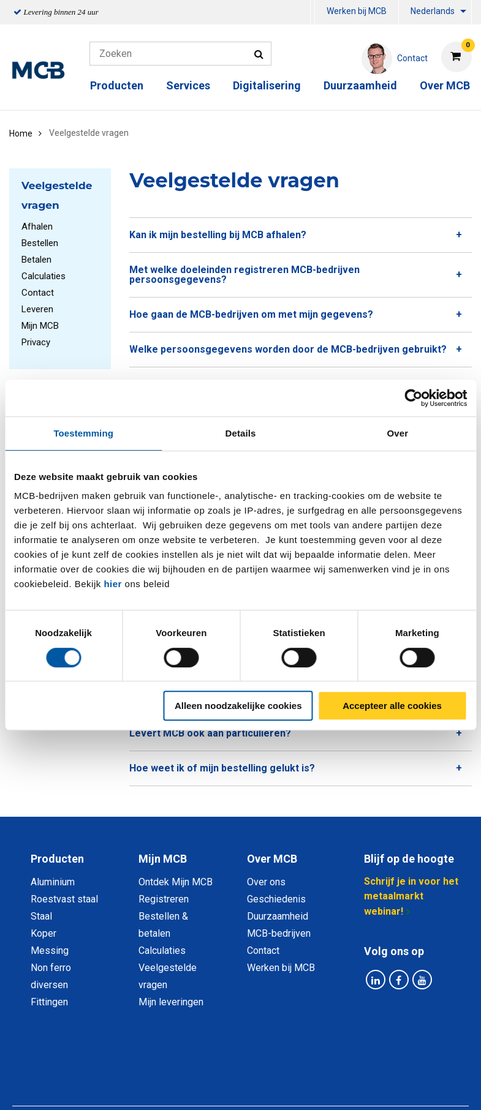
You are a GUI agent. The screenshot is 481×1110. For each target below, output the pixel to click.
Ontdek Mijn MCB (175, 882)
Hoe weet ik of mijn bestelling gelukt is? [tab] (222, 768)
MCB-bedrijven (279, 933)
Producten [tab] (57, 858)
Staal (41, 916)
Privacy (35, 342)
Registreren (163, 899)
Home (20, 133)
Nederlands (433, 11)
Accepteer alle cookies (392, 705)
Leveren (37, 309)
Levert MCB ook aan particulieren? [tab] (210, 733)
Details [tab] (240, 433)
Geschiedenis (276, 899)
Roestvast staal (64, 899)
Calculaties (43, 276)
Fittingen (49, 1002)
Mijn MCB (40, 325)
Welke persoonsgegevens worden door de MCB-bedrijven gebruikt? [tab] (288, 349)
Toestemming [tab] (83, 433)
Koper (43, 933)
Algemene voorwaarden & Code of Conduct (286, 1062)
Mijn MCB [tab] (162, 858)
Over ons (266, 882)
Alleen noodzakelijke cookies (238, 705)
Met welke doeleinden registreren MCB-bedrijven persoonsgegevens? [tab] (244, 274)
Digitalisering (267, 85)
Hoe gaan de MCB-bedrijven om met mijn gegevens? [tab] (251, 314)
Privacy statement (138, 1062)
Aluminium (53, 882)
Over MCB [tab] (272, 858)
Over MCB (445, 85)
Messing (50, 950)
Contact (37, 292)
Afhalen (37, 226)
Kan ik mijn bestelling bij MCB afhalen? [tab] (217, 235)
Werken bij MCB (357, 11)
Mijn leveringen (170, 1002)
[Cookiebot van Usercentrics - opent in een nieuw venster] (413, 398)
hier (113, 584)
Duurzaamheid (360, 85)
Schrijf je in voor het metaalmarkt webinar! (411, 896)
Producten (116, 85)
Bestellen (39, 243)
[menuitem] (312, 12)
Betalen (36, 259)
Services (188, 85)
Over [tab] (398, 433)
